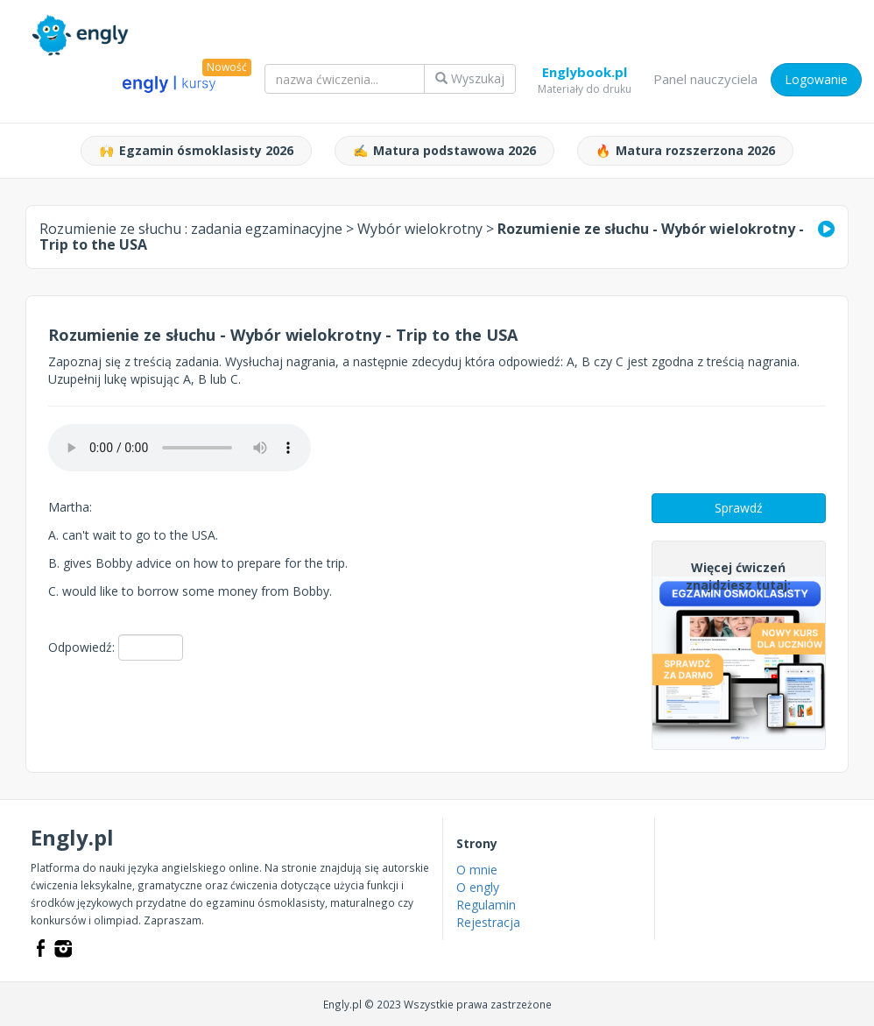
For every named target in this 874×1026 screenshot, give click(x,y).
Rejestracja (488, 922)
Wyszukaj (469, 78)
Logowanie (816, 79)
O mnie (476, 869)
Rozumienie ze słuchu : (190, 228)
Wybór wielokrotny (420, 228)
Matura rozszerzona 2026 (685, 150)
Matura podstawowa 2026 (444, 150)
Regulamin (486, 904)
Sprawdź (739, 507)
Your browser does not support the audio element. (179, 447)
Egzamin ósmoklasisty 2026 (196, 150)
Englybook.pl (584, 75)
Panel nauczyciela (705, 79)
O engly (477, 887)
